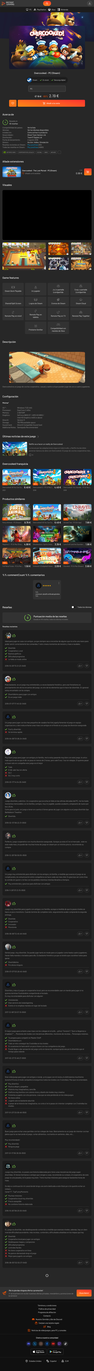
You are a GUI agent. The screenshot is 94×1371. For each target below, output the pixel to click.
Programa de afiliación (47, 1314)
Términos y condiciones (47, 1307)
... (59, 153)
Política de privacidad (47, 1311)
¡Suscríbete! (84, 1295)
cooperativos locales (26, 153)
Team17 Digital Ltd (34, 138)
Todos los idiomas (81, 607)
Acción (30, 143)
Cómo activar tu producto (37, 133)
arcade (53, 153)
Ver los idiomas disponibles (38, 131)
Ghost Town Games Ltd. (36, 135)
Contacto (47, 1317)
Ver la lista (31, 128)
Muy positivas (33, 145)
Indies (36, 143)
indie (46, 153)
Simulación (44, 143)
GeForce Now (11, 153)
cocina (39, 153)
